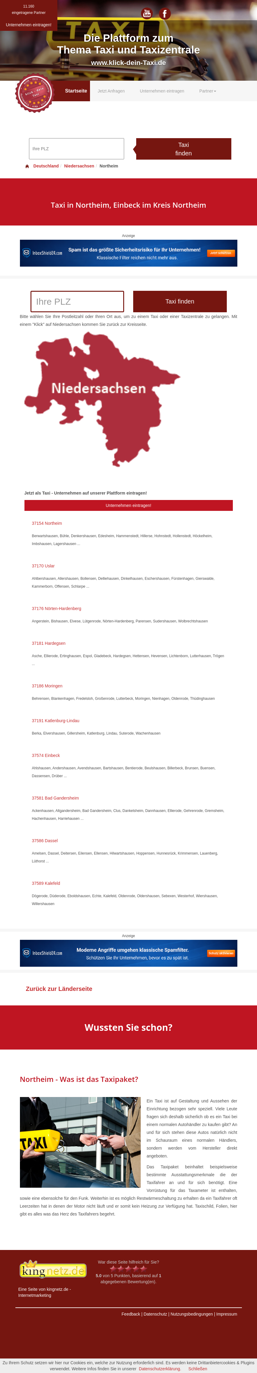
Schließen (197, 1368)
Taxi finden (183, 149)
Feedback (131, 1314)
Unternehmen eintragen (162, 91)
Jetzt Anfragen (111, 91)
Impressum (226, 1314)
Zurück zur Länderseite (59, 988)
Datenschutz (155, 1314)
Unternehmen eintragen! (128, 505)
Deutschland (41, 166)
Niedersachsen (79, 166)
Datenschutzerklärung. (160, 1368)
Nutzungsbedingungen (192, 1314)
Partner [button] (207, 91)
